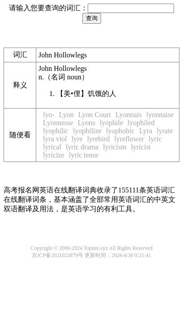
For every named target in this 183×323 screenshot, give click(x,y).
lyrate (165, 131)
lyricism (114, 147)
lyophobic (120, 131)
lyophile (111, 123)
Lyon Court (94, 114)
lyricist (141, 147)
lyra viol (55, 139)
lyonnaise (160, 114)
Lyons (86, 123)
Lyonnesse (58, 123)
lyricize (53, 155)
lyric (155, 139)
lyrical (52, 147)
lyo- (49, 114)
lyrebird (98, 139)
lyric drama (82, 147)
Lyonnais (128, 114)
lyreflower (129, 139)
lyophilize (87, 131)
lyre (77, 139)
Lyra (145, 131)
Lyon (66, 114)
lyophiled (141, 123)
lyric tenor (83, 155)
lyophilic (55, 131)
